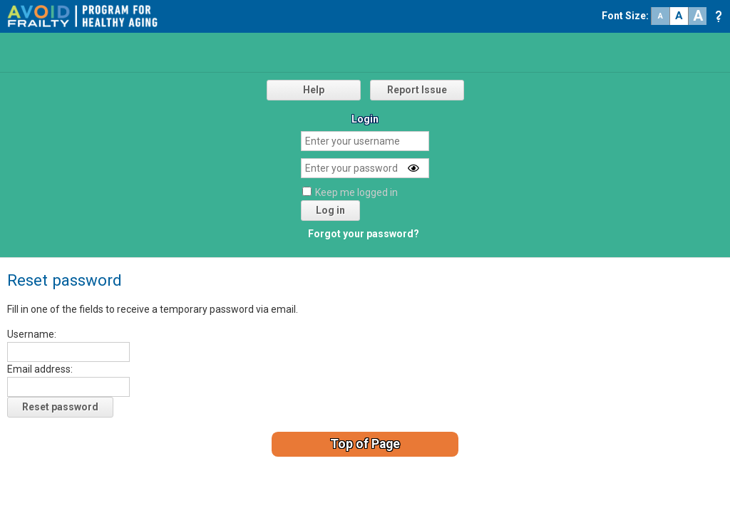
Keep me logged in (356, 192)
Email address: (40, 369)
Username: (31, 334)
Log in (330, 210)
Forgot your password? (363, 233)
